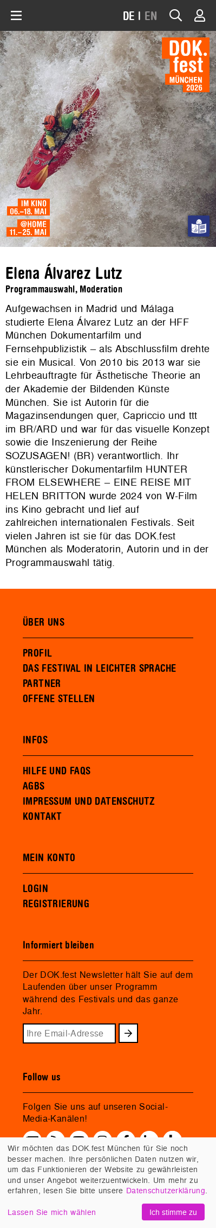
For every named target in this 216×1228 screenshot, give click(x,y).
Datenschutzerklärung (165, 1190)
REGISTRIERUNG (56, 904)
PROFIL (37, 653)
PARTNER (42, 683)
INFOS (35, 740)
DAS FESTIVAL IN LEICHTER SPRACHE (99, 668)
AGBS (34, 786)
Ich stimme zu (173, 1212)
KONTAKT (42, 816)
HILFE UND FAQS (56, 771)
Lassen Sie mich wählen (52, 1212)
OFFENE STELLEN (59, 698)
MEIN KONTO (49, 857)
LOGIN (35, 888)
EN (151, 16)
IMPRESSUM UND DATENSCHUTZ (89, 801)
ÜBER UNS (43, 622)
